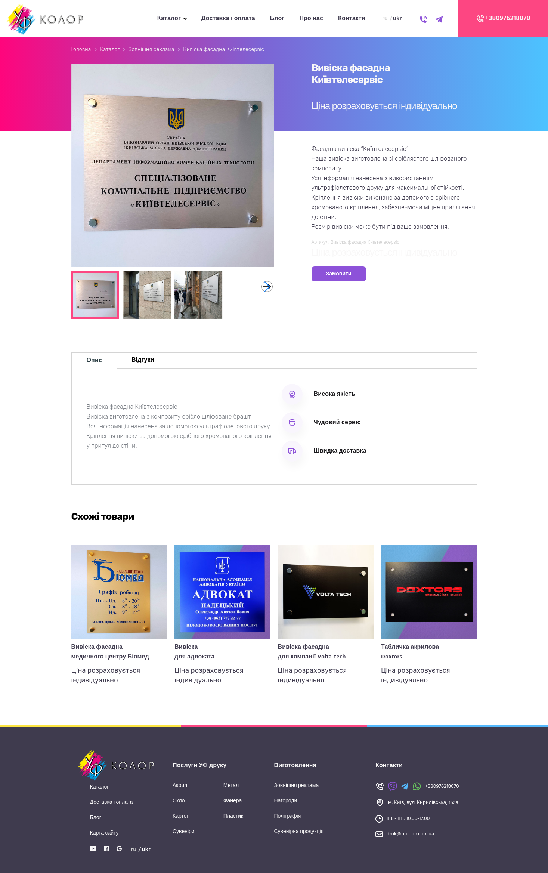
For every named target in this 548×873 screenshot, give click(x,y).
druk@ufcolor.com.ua (410, 834)
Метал (231, 786)
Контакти (351, 19)
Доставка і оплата (228, 19)
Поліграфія (287, 816)
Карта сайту (104, 833)
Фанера (232, 801)
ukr (397, 19)
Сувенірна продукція (299, 832)
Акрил (180, 786)
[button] (267, 286)
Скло (179, 801)
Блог (277, 19)
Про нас (311, 19)
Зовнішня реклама (151, 49)
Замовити (339, 274)
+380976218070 (503, 18)
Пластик (233, 816)
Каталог (169, 19)
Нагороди (285, 801)
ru (385, 19)
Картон (181, 816)
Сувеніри (184, 832)
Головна (81, 49)
